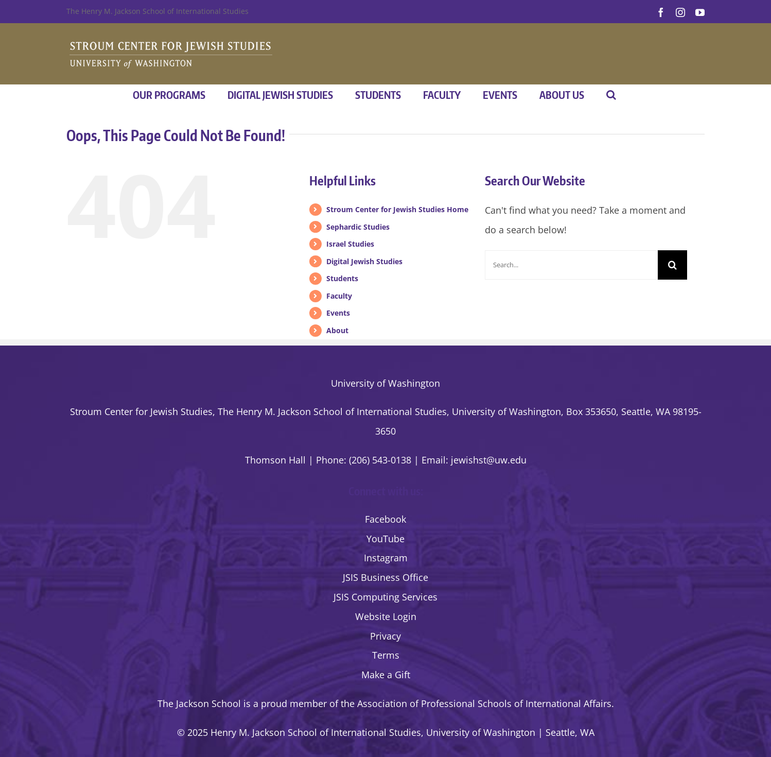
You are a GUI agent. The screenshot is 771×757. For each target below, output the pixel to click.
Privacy (385, 636)
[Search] (672, 265)
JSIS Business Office (385, 577)
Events (338, 313)
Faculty (339, 296)
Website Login (385, 616)
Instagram (386, 558)
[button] (611, 94)
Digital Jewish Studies (364, 261)
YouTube (385, 538)
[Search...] (571, 265)
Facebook (385, 519)
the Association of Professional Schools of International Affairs (476, 703)
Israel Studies (350, 244)
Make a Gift (385, 674)
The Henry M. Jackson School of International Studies (157, 11)
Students (342, 278)
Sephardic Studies (358, 227)
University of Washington (385, 383)
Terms (385, 655)
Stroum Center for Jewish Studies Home (397, 209)
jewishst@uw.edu (489, 460)
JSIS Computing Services (385, 597)
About (337, 330)
